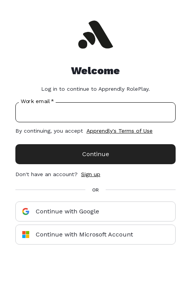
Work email (37, 101)
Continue (95, 154)
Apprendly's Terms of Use (119, 131)
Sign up (90, 174)
